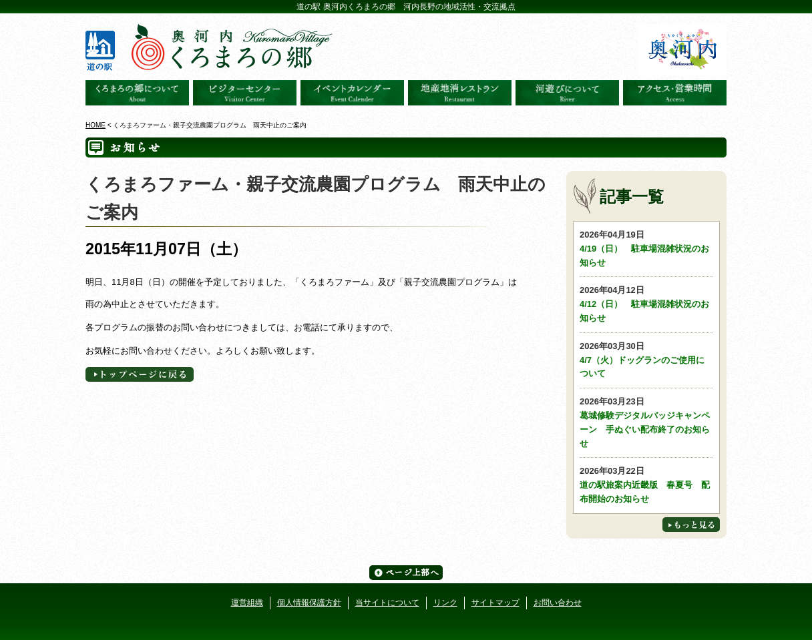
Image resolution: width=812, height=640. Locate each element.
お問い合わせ (558, 602)
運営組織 (247, 602)
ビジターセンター (244, 92)
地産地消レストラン (460, 92)
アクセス (675, 92)
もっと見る (691, 524)
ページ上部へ (406, 572)
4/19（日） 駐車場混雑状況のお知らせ (646, 248)
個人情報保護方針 (309, 602)
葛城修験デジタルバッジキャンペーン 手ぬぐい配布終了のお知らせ (646, 421)
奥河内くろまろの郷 (137, 92)
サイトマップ (495, 602)
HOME (95, 125)
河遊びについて (567, 92)
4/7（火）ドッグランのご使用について (646, 359)
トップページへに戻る (139, 374)
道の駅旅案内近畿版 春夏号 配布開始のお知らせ (646, 484)
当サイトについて (387, 602)
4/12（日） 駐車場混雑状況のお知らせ (646, 303)
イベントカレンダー (352, 92)
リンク (445, 602)
